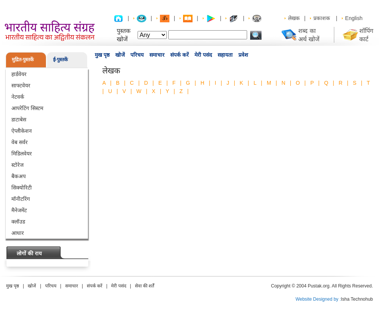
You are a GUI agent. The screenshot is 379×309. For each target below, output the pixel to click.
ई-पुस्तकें (60, 59)
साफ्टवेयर (20, 85)
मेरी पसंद (203, 55)
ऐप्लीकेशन (21, 131)
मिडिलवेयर (21, 154)
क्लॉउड (18, 222)
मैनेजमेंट (19, 210)
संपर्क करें (179, 55)
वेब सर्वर (19, 142)
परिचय (137, 55)
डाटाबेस (18, 119)
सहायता (225, 55)
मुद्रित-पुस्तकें (23, 59)
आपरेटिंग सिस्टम (27, 108)
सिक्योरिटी (21, 188)
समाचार (156, 55)
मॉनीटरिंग (20, 199)
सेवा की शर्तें (145, 286)
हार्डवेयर (19, 74)
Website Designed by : (318, 299)
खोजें (120, 55)
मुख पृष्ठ (102, 55)
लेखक (294, 18)
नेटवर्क (17, 97)
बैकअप (18, 176)
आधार (17, 233)
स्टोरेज (17, 165)
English (354, 18)
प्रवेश (243, 55)
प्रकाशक (321, 18)
